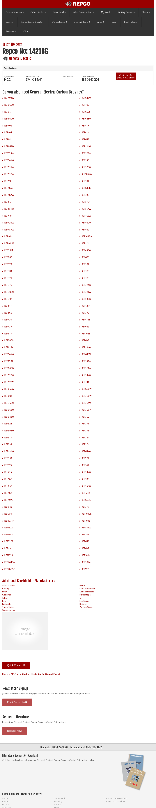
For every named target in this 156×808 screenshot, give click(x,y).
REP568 (8, 479)
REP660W (9, 118)
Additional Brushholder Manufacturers (28, 581)
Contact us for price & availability (126, 76)
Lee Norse (84, 600)
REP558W (86, 486)
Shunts (146, 12)
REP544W (9, 160)
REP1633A (87, 236)
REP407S (8, 499)
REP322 (8, 423)
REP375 (8, 264)
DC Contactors (59, 22)
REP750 (8, 513)
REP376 (85, 430)
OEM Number (88, 76)
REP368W (9, 409)
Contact (5, 801)
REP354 (85, 437)
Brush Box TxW (32, 76)
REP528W (86, 167)
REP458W (86, 250)
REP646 (85, 541)
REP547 (8, 305)
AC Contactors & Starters (33, 22)
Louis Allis (6, 603)
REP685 (8, 257)
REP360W (9, 402)
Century (5, 588)
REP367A (86, 368)
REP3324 (86, 562)
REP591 (85, 181)
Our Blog (58, 801)
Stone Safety (8, 607)
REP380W (9, 291)
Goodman (6, 594)
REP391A (8, 250)
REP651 (8, 111)
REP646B (86, 187)
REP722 (85, 458)
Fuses (114, 22)
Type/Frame (9, 76)
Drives (100, 22)
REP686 (8, 506)
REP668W (9, 146)
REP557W (86, 208)
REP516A (86, 201)
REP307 (8, 298)
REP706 (85, 534)
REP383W (9, 416)
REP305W (86, 402)
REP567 (8, 236)
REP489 (85, 194)
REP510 (8, 181)
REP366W (87, 395)
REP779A (8, 361)
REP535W (9, 167)
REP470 (8, 319)
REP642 (85, 139)
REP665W (86, 118)
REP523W (9, 153)
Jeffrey (5, 597)
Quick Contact (16, 665)
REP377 (8, 437)
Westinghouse (8, 610)
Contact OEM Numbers (117, 798)
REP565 (8, 312)
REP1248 (86, 492)
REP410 (8, 215)
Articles (57, 804)
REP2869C (9, 569)
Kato (4, 600)
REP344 (85, 382)
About (5, 798)
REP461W (9, 243)
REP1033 (86, 520)
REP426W (9, 222)
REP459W (9, 229)
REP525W (86, 153)
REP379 (8, 284)
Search (105, 12)
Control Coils (59, 12)
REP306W (87, 409)
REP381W (86, 291)
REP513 (8, 201)
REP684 (8, 395)
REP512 (85, 243)
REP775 (8, 472)
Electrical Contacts (15, 12)
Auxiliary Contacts (126, 12)
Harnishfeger (85, 594)
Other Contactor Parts (83, 12)
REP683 (85, 257)
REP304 (85, 444)
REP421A (86, 305)
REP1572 (8, 527)
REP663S (86, 499)
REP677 (8, 333)
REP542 (85, 465)
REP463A (86, 215)
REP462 (85, 229)
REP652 (8, 486)
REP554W (9, 208)
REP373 (8, 278)
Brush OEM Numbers (115, 801)
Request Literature (15, 717)
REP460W (86, 222)
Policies (5, 804)
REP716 (85, 506)
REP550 (85, 160)
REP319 (8, 465)
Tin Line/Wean (86, 607)
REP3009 (9, 340)
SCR (25, 31)
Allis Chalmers (8, 585)
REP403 (8, 125)
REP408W (9, 97)
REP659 (85, 326)
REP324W (86, 284)
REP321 (85, 264)
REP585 (85, 479)
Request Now (14, 731)
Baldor (82, 585)
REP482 (8, 492)
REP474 (8, 548)
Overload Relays (82, 22)
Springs (10, 22)
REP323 (85, 278)
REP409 (85, 104)
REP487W (9, 194)
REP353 (8, 444)
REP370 (85, 312)
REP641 (8, 139)
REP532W (9, 174)
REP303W (9, 430)
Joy (81, 597)
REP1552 (8, 534)
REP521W (86, 146)
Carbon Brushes (38, 12)
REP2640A (9, 562)
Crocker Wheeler (87, 588)
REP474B (86, 319)
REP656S (86, 111)
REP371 (85, 423)
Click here (6, 760)
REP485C (8, 187)
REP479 (8, 326)
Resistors (11, 31)
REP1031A (9, 520)
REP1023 (86, 333)
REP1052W (87, 174)
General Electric (20, 58)
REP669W (9, 104)
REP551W (9, 382)
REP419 (85, 125)
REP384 (8, 271)
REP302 (85, 416)
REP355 (8, 458)
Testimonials (60, 798)
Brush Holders (131, 22)
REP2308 (8, 541)
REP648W (86, 97)
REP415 (85, 132)
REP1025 (86, 555)
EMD (4, 591)
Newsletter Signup (15, 688)
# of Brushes (68, 76)
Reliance (83, 603)
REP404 (8, 132)
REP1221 (86, 569)
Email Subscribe (17, 702)
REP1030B (87, 513)
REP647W (86, 451)
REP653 (85, 340)
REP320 (85, 271)
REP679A (9, 347)
